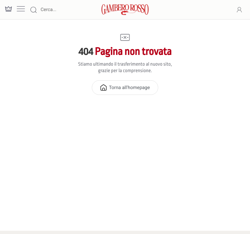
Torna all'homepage (125, 87)
